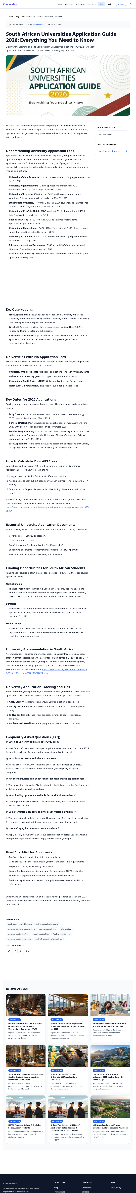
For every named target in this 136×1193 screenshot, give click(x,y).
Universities (26, 16)
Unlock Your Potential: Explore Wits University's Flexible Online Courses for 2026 (67, 1028)
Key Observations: (106, 134)
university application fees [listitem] (18, 934)
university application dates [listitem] (47, 924)
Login (121, 4)
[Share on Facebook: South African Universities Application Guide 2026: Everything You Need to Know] (15, 951)
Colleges (85, 1192)
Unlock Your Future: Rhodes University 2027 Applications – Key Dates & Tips (108, 1079)
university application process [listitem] (19, 939)
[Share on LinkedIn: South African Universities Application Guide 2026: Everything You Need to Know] (21, 951)
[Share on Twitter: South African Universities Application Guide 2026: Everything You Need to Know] (8, 951)
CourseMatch (11, 4)
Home (60, 4)
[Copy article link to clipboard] (27, 951)
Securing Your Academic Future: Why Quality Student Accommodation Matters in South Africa (25, 1079)
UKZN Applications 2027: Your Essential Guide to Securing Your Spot (110, 1128)
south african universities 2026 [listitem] (20, 924)
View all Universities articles (112, 151)
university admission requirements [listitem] (21, 929)
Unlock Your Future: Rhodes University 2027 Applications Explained (64, 1079)
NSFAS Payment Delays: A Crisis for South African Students (24, 1128)
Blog (17, 16)
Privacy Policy (115, 1187)
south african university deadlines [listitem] (48, 939)
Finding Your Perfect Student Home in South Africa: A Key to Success (109, 1026)
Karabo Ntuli (38, 24)
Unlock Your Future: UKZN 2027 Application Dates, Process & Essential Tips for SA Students (65, 1130)
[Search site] (130, 4)
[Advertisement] (48, 285)
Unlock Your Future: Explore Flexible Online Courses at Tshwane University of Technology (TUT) (25, 1028)
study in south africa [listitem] (41, 934)
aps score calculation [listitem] (47, 929)
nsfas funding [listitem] (65, 929)
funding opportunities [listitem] (61, 934)
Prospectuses (80, 4)
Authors (68, 4)
